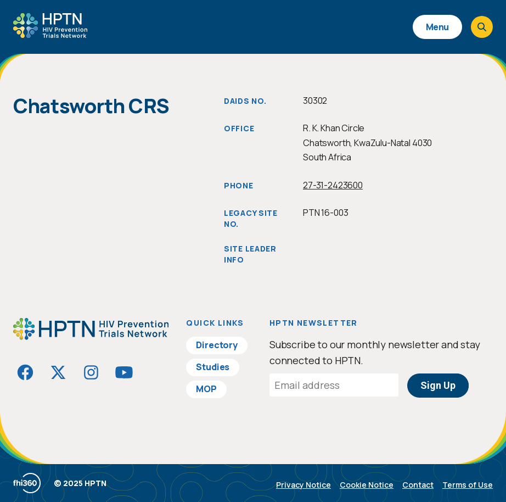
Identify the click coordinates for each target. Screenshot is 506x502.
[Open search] (482, 27)
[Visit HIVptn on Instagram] (91, 372)
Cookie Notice (366, 484)
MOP (206, 389)
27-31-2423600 (333, 185)
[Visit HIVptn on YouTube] (124, 372)
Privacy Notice (303, 484)
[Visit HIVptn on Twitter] (58, 372)
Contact (418, 484)
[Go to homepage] (50, 34)
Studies (212, 367)
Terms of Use (467, 484)
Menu (437, 27)
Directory (217, 345)
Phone (239, 185)
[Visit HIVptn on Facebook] (25, 372)
